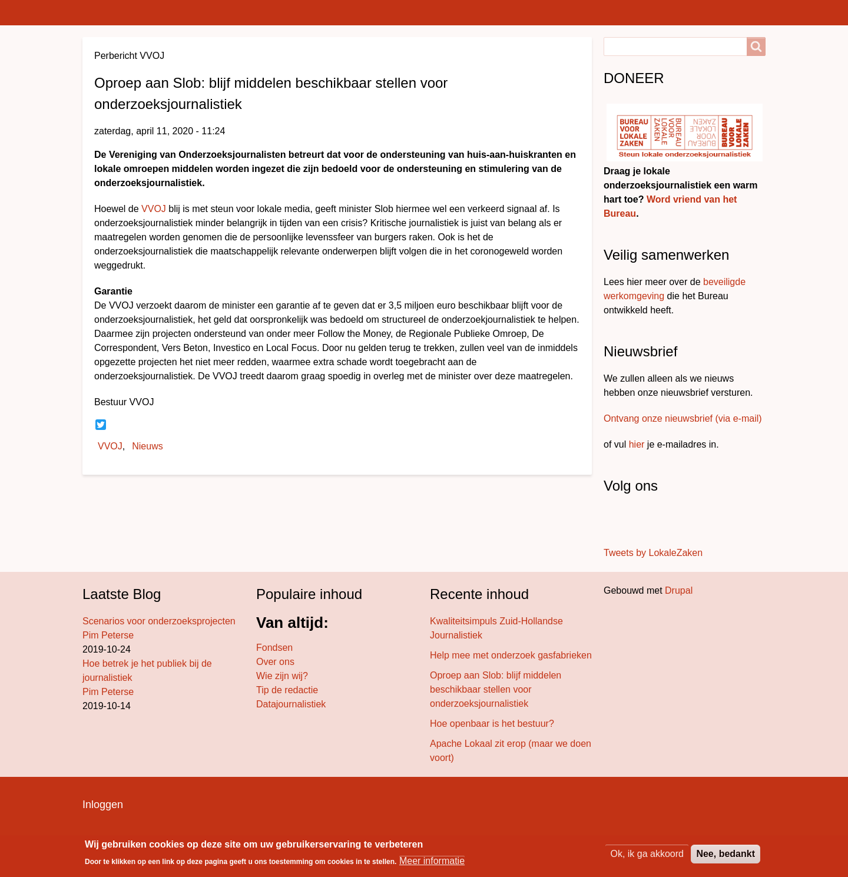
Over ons (275, 662)
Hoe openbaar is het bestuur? (492, 724)
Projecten (397, 12)
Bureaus (250, 12)
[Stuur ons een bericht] (616, 521)
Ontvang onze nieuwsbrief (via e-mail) (683, 418)
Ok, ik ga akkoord (647, 854)
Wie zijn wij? (282, 676)
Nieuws (147, 446)
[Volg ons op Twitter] (624, 521)
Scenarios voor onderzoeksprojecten (159, 621)
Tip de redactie (287, 690)
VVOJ (153, 209)
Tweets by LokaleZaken (653, 553)
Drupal (679, 590)
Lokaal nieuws (173, 12)
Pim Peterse (108, 635)
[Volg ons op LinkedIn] (640, 521)
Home (102, 12)
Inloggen (102, 804)
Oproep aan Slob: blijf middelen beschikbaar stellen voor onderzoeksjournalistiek (495, 689)
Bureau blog (322, 12)
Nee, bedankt (725, 854)
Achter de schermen (490, 12)
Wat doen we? (594, 12)
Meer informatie (432, 861)
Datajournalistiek (291, 704)
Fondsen (274, 648)
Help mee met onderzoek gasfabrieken (511, 655)
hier (637, 444)
